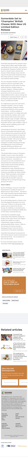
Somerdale (5, 303)
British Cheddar (6, 300)
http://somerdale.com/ (18, 243)
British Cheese (15, 300)
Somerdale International (9, 32)
